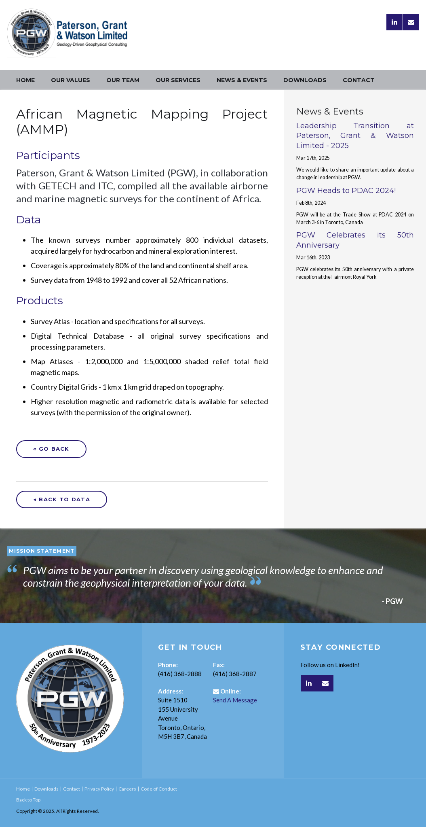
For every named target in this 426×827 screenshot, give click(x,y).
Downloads (305, 80)
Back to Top (28, 800)
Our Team (122, 80)
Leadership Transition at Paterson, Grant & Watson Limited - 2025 (355, 135)
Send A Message (235, 700)
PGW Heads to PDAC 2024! (346, 190)
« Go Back (51, 448)
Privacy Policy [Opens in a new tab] (99, 789)
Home (25, 80)
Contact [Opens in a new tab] (359, 80)
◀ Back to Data (61, 499)
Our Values (70, 80)
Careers (127, 789)
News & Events (242, 80)
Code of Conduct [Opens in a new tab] (159, 789)
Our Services (178, 80)
